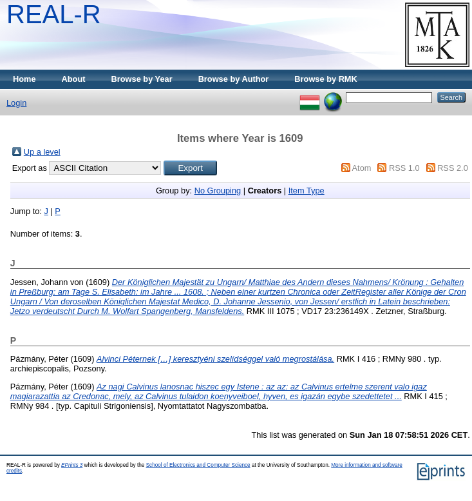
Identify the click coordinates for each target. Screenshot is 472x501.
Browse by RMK (325, 79)
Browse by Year (142, 79)
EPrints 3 (71, 465)
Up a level (42, 152)
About (74, 79)
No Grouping (217, 190)
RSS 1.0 (404, 168)
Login (16, 103)
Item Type (306, 190)
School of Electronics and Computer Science (198, 465)
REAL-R (53, 14)
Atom (362, 168)
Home (24, 79)
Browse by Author (233, 79)
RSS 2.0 (452, 168)
